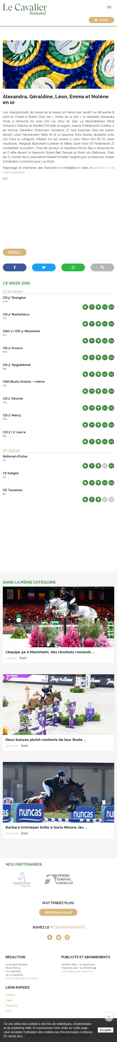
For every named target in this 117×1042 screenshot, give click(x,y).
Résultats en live (105, 307)
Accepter (105, 1030)
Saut (23, 658)
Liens (9, 1000)
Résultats (98, 307)
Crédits (10, 995)
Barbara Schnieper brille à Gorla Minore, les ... (46, 827)
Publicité (11, 1006)
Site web (85, 307)
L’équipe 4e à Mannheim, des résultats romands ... (50, 652)
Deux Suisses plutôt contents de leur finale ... (46, 740)
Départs (92, 307)
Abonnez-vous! (58, 912)
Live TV (111, 307)
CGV (9, 1011)
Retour (14, 252)
